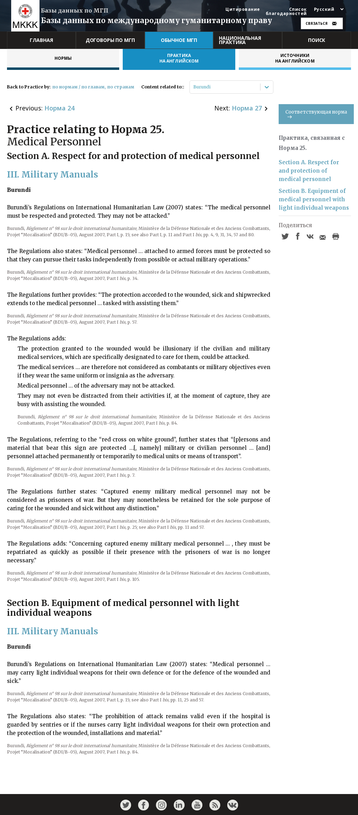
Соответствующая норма (316, 113)
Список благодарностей (286, 11)
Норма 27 (247, 108)
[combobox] (193, 87)
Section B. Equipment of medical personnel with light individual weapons (314, 199)
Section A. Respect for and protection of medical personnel (309, 170)
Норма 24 (59, 108)
